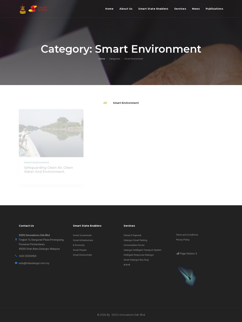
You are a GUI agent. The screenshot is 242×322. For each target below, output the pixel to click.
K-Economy (79, 245)
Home (109, 8)
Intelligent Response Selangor (139, 255)
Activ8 (127, 264)
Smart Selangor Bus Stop (136, 259)
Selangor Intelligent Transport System (142, 250)
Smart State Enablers (153, 8)
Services (180, 8)
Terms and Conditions (187, 234)
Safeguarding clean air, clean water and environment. (48, 170)
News (196, 8)
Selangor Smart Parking (135, 240)
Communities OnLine (134, 245)
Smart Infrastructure (83, 240)
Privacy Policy (182, 239)
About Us (125, 8)
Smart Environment (36, 162)
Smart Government (82, 235)
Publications (214, 8)
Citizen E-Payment (132, 235)
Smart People (79, 250)
